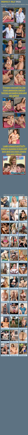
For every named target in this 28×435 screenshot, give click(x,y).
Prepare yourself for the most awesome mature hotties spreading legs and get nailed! (14, 91)
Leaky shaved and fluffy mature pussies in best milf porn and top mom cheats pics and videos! (14, 150)
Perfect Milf (11, 1)
